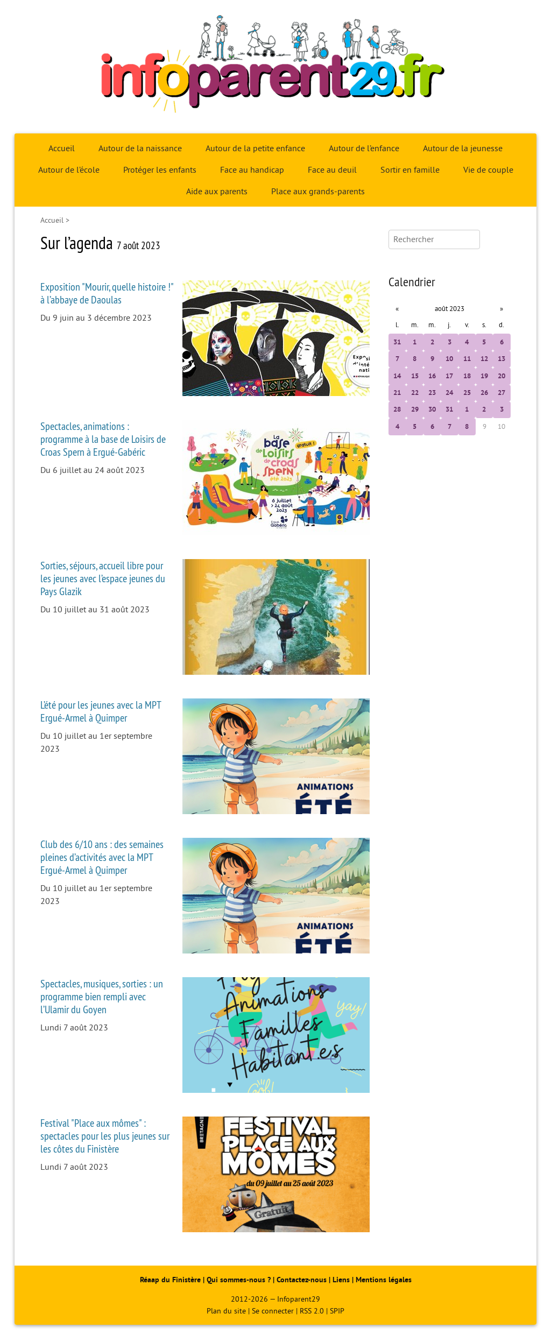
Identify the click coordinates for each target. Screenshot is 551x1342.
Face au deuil (332, 170)
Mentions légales (384, 1279)
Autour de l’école (69, 170)
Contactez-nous (302, 1279)
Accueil (61, 148)
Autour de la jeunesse (463, 148)
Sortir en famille (410, 170)
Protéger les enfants (159, 170)
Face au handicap (252, 170)
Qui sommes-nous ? (240, 1279)
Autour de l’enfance (364, 148)
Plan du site (226, 1311)
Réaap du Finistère (170, 1279)
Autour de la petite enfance (255, 148)
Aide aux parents (217, 191)
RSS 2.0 (312, 1311)
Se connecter (273, 1311)
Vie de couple (488, 170)
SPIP (337, 1311)
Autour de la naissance (140, 148)
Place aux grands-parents (318, 191)
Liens (341, 1279)
